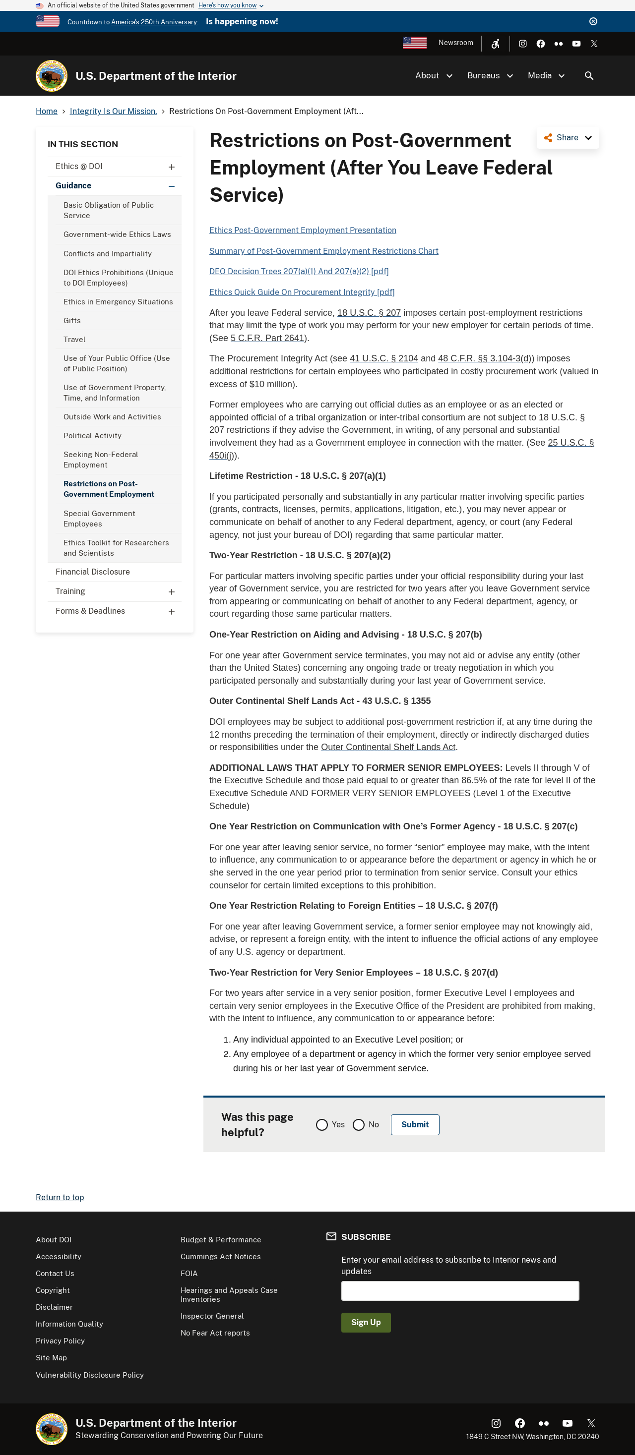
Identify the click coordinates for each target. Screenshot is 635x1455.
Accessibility (58, 1256)
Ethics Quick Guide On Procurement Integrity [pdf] (302, 292)
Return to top (60, 1197)
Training (119, 591)
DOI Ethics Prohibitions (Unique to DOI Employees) (119, 277)
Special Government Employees (99, 518)
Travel (75, 339)
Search (589, 76)
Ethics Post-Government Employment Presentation (302, 230)
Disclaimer (54, 1307)
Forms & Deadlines (119, 611)
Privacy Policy (60, 1341)
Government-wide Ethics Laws (117, 234)
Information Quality (69, 1324)
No (374, 1124)
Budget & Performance (221, 1239)
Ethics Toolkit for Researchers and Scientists (116, 547)
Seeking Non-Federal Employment (101, 459)
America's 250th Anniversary (154, 22)
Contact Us (55, 1273)
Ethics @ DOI (119, 166)
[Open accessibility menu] (496, 44)
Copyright (53, 1290)
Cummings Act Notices (221, 1256)
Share (567, 137)
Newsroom (456, 42)
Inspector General (212, 1316)
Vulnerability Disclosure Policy (90, 1375)
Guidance (119, 185)
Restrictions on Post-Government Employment (109, 488)
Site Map (51, 1357)
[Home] (51, 76)
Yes (338, 1124)
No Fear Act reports (215, 1333)
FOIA (189, 1273)
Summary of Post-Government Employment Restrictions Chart (324, 251)
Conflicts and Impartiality (108, 253)
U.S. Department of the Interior (156, 75)
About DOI (53, 1239)
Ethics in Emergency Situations (118, 301)
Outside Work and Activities (112, 416)
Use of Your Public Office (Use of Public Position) (117, 363)
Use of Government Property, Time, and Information (115, 392)
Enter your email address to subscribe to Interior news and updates (449, 1265)
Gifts (72, 320)
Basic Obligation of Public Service (109, 210)
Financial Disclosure (93, 572)
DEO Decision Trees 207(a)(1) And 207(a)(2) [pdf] (299, 271)
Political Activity (93, 435)
